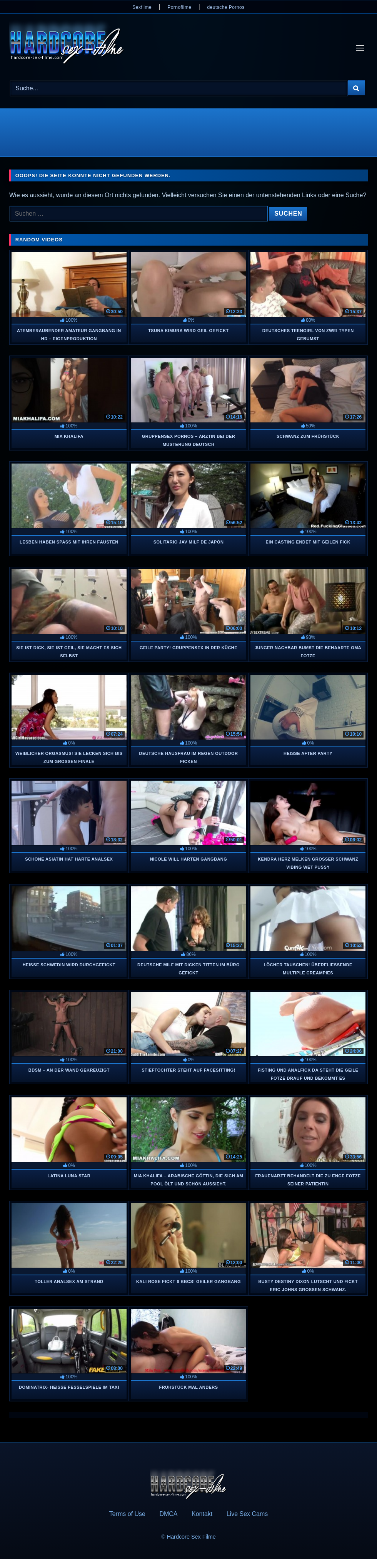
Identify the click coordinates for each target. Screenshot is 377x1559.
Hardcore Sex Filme (191, 1537)
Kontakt (202, 1514)
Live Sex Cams (247, 1514)
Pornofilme (179, 7)
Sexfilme (142, 7)
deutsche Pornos (225, 7)
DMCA (168, 1514)
